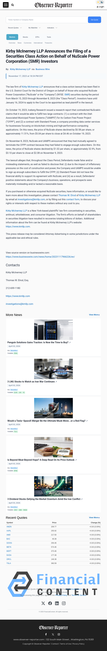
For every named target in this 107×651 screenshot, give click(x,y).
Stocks (25, 37)
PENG (15, 353)
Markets (12, 37)
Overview (12, 43)
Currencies (27, 43)
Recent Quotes (13, 28)
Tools (49, 37)
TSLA (15, 431)
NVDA (9, 555)
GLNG (15, 392)
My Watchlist (32, 28)
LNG (20, 392)
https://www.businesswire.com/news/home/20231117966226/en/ (40, 256)
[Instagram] (64, 603)
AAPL (9, 531)
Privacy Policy (61, 595)
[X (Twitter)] (43, 603)
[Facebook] (50, 603)
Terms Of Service (79, 595)
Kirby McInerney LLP (32, 86)
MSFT (9, 551)
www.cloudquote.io (74, 589)
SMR (66, 94)
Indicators (50, 28)
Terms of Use (65, 644)
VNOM (25, 510)
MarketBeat (14, 350)
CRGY (15, 510)
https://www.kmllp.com (18, 226)
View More (93, 315)
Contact (55, 644)
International (38, 43)
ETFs (37, 37)
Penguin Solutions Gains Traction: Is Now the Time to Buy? (39, 342)
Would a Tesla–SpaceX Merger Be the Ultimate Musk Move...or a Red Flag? (47, 420)
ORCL (9, 559)
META (9, 547)
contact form (73, 199)
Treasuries (48, 43)
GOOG (9, 543)
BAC (8, 539)
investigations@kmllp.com (31, 199)
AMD (8, 535)
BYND (15, 471)
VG (24, 392)
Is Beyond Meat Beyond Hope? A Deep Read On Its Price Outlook (42, 459)
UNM (20, 510)
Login (101, 6)
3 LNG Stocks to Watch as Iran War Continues (32, 381)
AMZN (9, 527)
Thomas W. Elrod (67, 195)
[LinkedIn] (57, 603)
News (20, 43)
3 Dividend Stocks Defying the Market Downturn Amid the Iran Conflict (45, 499)
